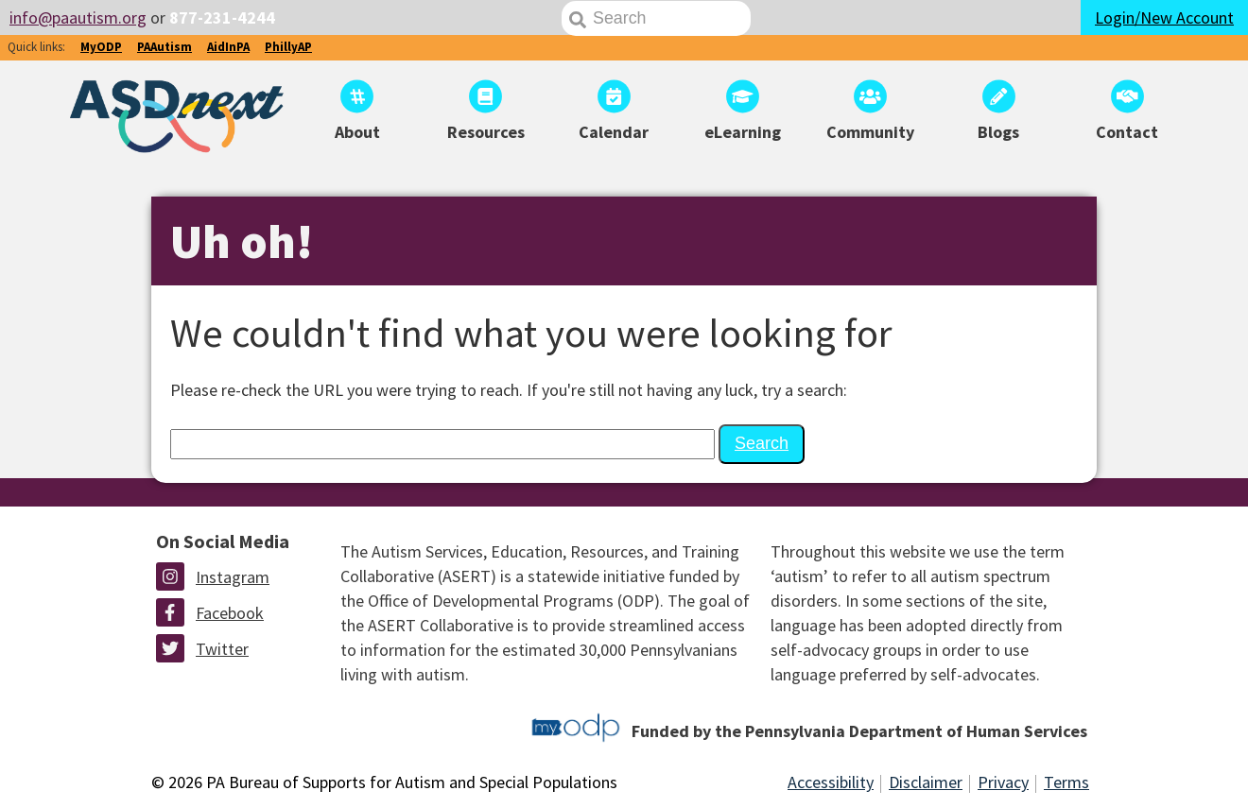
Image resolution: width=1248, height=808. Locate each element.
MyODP (101, 47)
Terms (1066, 782)
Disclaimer (925, 782)
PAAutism (164, 47)
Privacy (1003, 782)
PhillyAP (288, 47)
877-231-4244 (222, 17)
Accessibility (831, 782)
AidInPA (228, 47)
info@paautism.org (78, 17)
